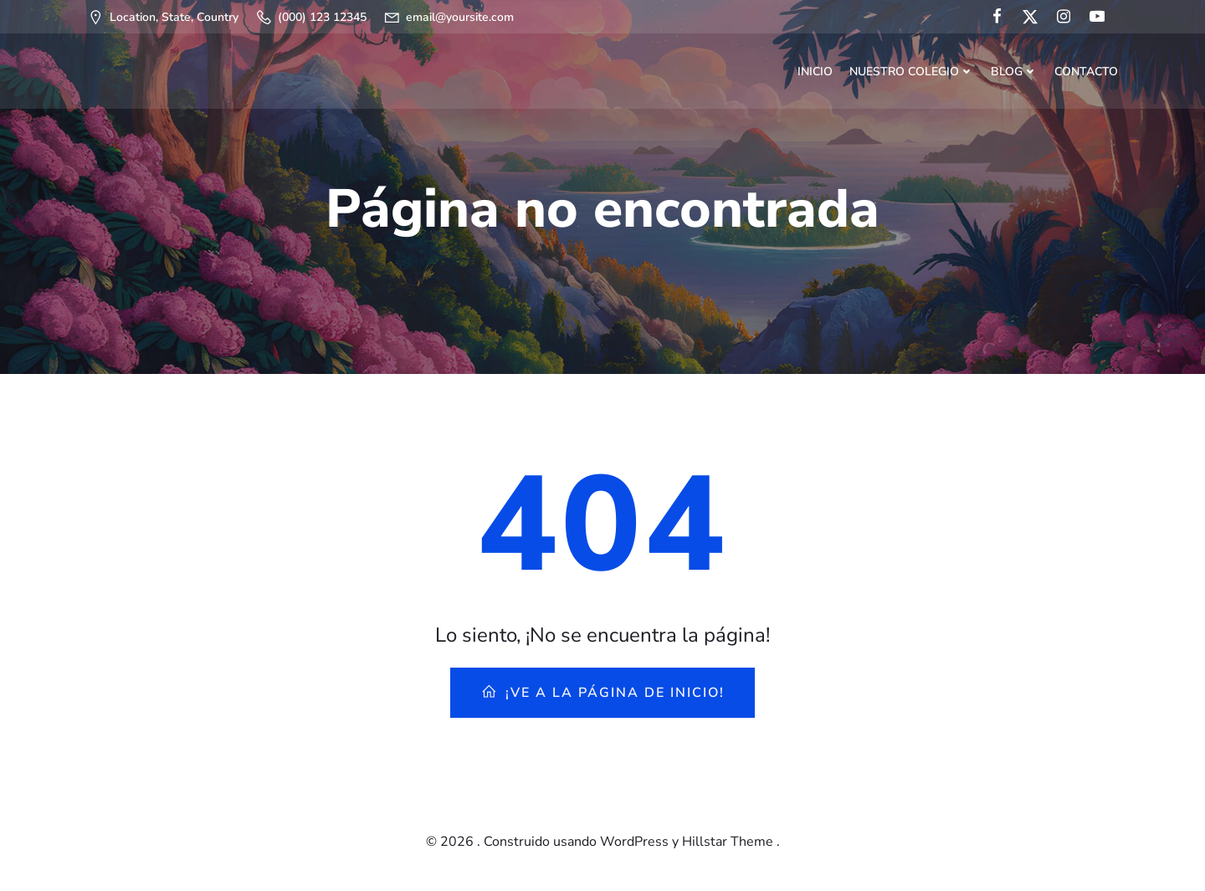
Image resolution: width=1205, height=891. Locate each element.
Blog (1014, 71)
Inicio (815, 71)
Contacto (1086, 71)
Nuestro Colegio (911, 71)
